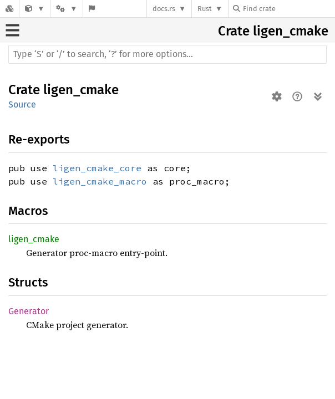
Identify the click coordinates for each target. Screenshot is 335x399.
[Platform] (66, 8)
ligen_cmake (290, 31)
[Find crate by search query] (288, 8)
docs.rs (164, 8)
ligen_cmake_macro (100, 181)
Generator (28, 311)
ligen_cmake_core (97, 167)
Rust (204, 8)
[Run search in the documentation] (167, 54)
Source (22, 104)
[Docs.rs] (9, 8)
